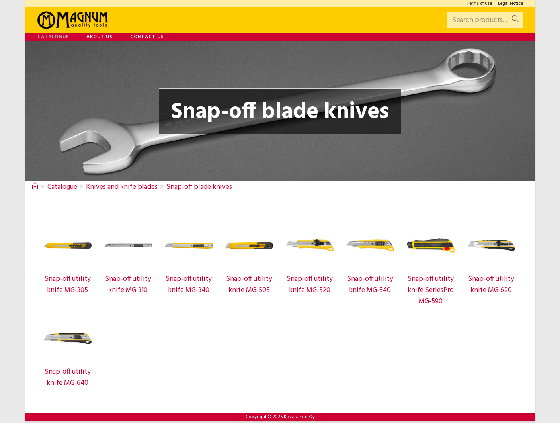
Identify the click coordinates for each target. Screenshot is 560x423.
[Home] (35, 187)
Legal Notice (510, 4)
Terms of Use (479, 4)
